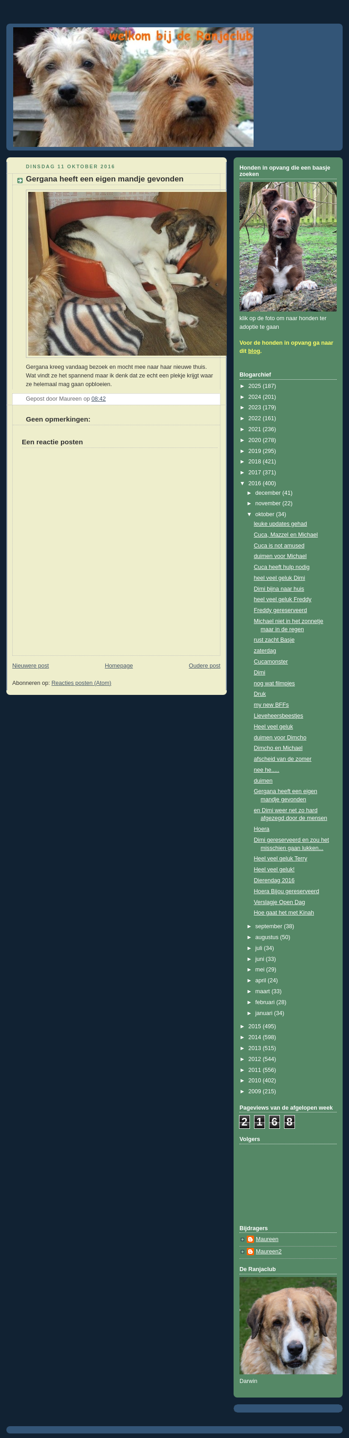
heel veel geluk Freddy (283, 599)
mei (260, 969)
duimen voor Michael (280, 556)
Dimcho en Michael (278, 748)
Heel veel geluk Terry (281, 858)
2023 (256, 407)
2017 (256, 472)
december (269, 493)
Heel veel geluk (273, 727)
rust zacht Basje (274, 640)
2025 (256, 386)
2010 (256, 1080)
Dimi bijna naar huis (279, 589)
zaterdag (265, 651)
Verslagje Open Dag (279, 902)
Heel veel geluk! (274, 869)
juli (259, 948)
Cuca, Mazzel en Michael (286, 535)
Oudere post (204, 666)
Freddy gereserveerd (280, 610)
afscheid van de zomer (283, 759)
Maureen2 (269, 1251)
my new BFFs (271, 705)
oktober (265, 514)
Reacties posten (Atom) (81, 683)
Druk (260, 694)
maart (263, 991)
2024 (256, 397)
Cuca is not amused (279, 546)
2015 (256, 1026)
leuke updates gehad (280, 524)
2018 (256, 461)
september (269, 926)
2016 (256, 483)
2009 (256, 1091)
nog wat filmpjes (274, 683)
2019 (256, 451)
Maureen (267, 1239)
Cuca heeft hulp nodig (282, 567)
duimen (263, 781)
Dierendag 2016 (274, 880)
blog (254, 351)
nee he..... (266, 770)
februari (265, 1002)
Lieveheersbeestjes (279, 716)
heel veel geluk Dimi (279, 578)
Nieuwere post (30, 666)
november (269, 503)
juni (260, 959)
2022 (256, 418)
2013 (256, 1048)
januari (264, 1013)
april (261, 980)
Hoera (261, 829)
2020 (256, 440)
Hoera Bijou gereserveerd (286, 891)
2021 (256, 429)
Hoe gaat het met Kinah (284, 913)
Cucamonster (271, 662)
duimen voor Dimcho (280, 737)
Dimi (259, 672)
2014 (256, 1037)
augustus (267, 937)
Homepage (119, 666)
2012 (256, 1059)
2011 (256, 1070)
